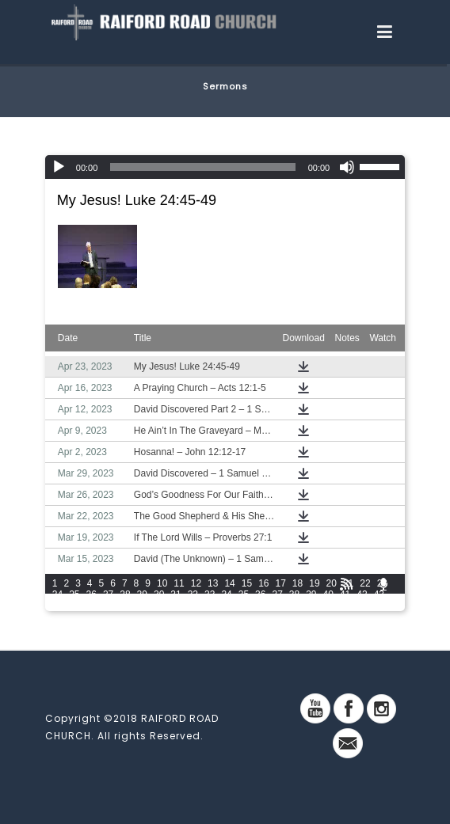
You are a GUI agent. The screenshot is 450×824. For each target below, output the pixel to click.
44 (57, 605)
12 (196, 583)
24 (57, 594)
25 (74, 594)
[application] (225, 167)
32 (193, 594)
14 (229, 583)
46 (91, 605)
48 (125, 605)
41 (345, 594)
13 (213, 583)
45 (74, 605)
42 (362, 594)
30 (159, 594)
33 (209, 594)
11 (179, 583)
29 (142, 594)
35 (243, 594)
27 (108, 594)
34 (226, 594)
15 (247, 583)
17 (281, 583)
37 (277, 594)
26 (91, 594)
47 (108, 605)
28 (125, 594)
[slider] (202, 167)
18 (297, 583)
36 (260, 594)
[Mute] (347, 167)
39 (311, 594)
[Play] (59, 167)
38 (294, 594)
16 (263, 583)
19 (314, 583)
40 (328, 594)
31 (175, 594)
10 (162, 583)
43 (379, 594)
